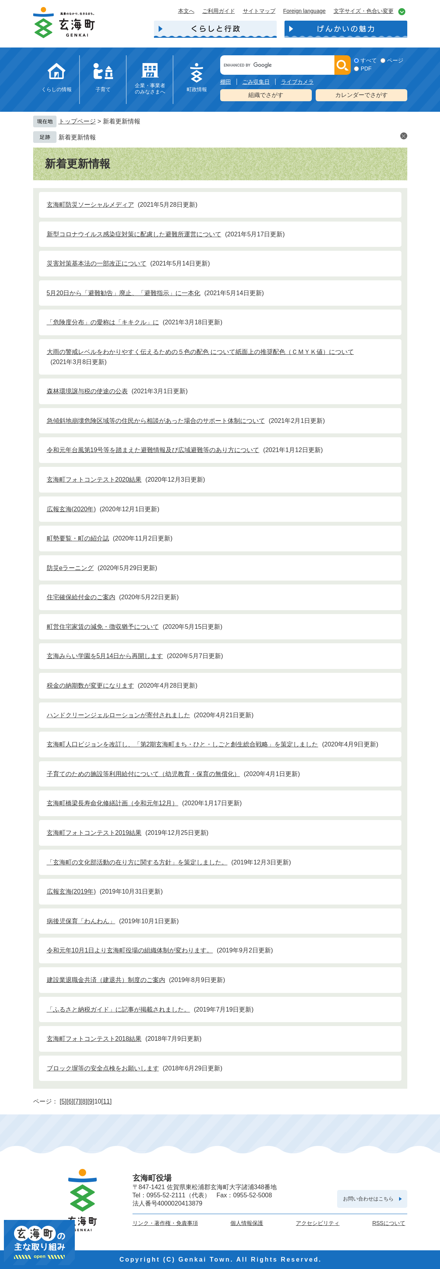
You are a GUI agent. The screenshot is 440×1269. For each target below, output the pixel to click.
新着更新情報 (77, 137)
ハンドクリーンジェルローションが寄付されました (118, 715)
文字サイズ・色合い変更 (364, 11)
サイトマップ (259, 11)
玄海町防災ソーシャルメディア (90, 204)
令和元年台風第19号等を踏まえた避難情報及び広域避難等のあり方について (153, 450)
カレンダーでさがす (361, 95)
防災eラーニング (70, 568)
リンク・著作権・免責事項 (165, 1223)
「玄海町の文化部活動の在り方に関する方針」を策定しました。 (137, 862)
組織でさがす (265, 95)
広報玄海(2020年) (71, 509)
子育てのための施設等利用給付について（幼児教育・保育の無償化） (143, 774)
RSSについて (388, 1223)
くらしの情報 (56, 89)
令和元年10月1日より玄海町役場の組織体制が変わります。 (130, 950)
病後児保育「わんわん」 (81, 921)
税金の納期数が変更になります (90, 685)
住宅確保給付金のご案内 (81, 597)
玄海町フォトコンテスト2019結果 (94, 832)
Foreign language (304, 11)
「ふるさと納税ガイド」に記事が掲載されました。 (118, 1009)
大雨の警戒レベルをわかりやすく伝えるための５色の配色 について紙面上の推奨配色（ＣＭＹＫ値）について (200, 351)
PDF (365, 68)
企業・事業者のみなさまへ (150, 89)
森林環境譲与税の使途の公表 (87, 391)
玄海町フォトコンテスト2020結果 (94, 479)
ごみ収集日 (256, 82)
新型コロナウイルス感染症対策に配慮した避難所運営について (134, 234)
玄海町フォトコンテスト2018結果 (94, 1038)
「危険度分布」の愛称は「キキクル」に (103, 322)
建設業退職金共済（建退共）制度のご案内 (106, 980)
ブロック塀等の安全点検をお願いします (103, 1068)
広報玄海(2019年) (71, 891)
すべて (368, 60)
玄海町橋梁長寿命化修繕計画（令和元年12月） (112, 803)
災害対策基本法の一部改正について (97, 263)
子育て (103, 89)
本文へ (186, 11)
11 (106, 1101)
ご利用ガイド (218, 11)
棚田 (225, 82)
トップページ (77, 121)
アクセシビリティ (317, 1223)
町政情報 (197, 89)
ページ (395, 60)
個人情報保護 (246, 1223)
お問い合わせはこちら (368, 1199)
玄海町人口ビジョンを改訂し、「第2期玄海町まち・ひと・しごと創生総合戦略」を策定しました (182, 744)
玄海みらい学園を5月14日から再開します (105, 656)
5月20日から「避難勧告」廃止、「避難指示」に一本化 (124, 293)
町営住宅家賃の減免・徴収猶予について (103, 626)
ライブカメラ (297, 82)
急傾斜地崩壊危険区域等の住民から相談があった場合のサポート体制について (156, 420)
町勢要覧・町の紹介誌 (78, 538)
